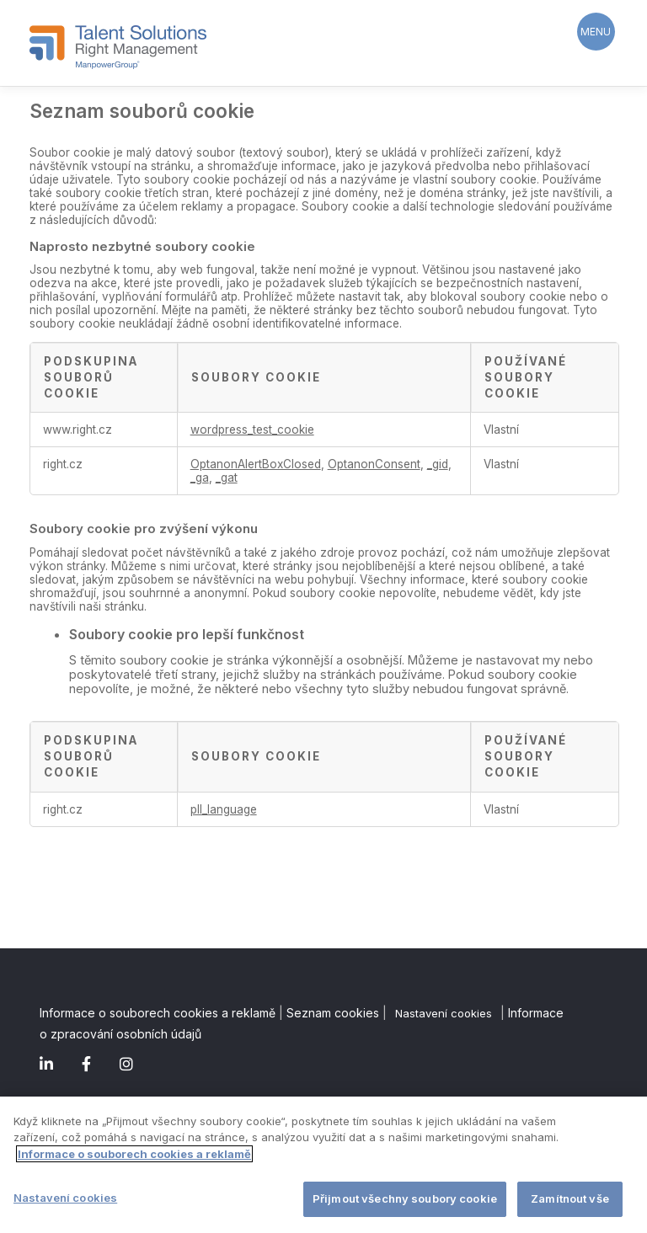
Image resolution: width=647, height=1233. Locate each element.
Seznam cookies (332, 1013)
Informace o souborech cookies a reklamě (157, 1013)
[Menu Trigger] (596, 32)
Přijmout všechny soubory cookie (405, 1200)
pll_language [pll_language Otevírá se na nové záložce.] (223, 809)
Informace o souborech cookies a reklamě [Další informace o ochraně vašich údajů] (134, 1154)
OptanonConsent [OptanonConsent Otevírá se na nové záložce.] (374, 464)
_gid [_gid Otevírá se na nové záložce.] (437, 464)
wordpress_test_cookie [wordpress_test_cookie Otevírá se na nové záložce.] (252, 429)
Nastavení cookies (443, 1013)
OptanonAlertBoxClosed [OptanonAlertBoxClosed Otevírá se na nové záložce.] (255, 464)
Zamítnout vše (570, 1200)
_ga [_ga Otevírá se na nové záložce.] (199, 477)
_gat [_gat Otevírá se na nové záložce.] (227, 477)
